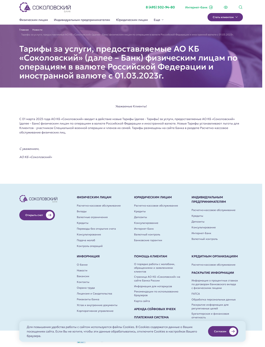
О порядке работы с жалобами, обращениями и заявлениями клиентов (154, 267)
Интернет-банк (199, 7)
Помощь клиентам (150, 256)
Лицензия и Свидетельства (94, 293)
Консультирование (89, 234)
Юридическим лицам (132, 20)
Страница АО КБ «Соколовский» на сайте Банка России (157, 278)
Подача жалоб (86, 240)
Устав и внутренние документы (97, 305)
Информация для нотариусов (153, 286)
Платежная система (151, 317)
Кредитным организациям (215, 256)
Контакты (83, 282)
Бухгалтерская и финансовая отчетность (210, 315)
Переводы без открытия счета (96, 228)
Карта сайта (142, 301)
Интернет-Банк (144, 228)
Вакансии (83, 276)
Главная (24, 29)
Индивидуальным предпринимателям (82, 20)
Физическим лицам (33, 20)
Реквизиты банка (88, 299)
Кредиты (82, 223)
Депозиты (140, 217)
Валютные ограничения (92, 217)
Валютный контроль (147, 234)
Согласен (225, 331)
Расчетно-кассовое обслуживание (99, 205)
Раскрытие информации (213, 273)
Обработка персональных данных (214, 299)
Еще (158, 20)
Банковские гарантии (148, 240)
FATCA (196, 293)
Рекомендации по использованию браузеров (156, 293)
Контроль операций (90, 246)
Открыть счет (39, 215)
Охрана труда (86, 287)
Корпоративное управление (95, 311)
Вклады (81, 211)
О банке (82, 264)
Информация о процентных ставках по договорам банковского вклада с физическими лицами (215, 284)
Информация (88, 256)
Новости (37, 29)
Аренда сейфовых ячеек (155, 309)
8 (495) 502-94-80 (160, 7)
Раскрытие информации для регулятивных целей (210, 306)
